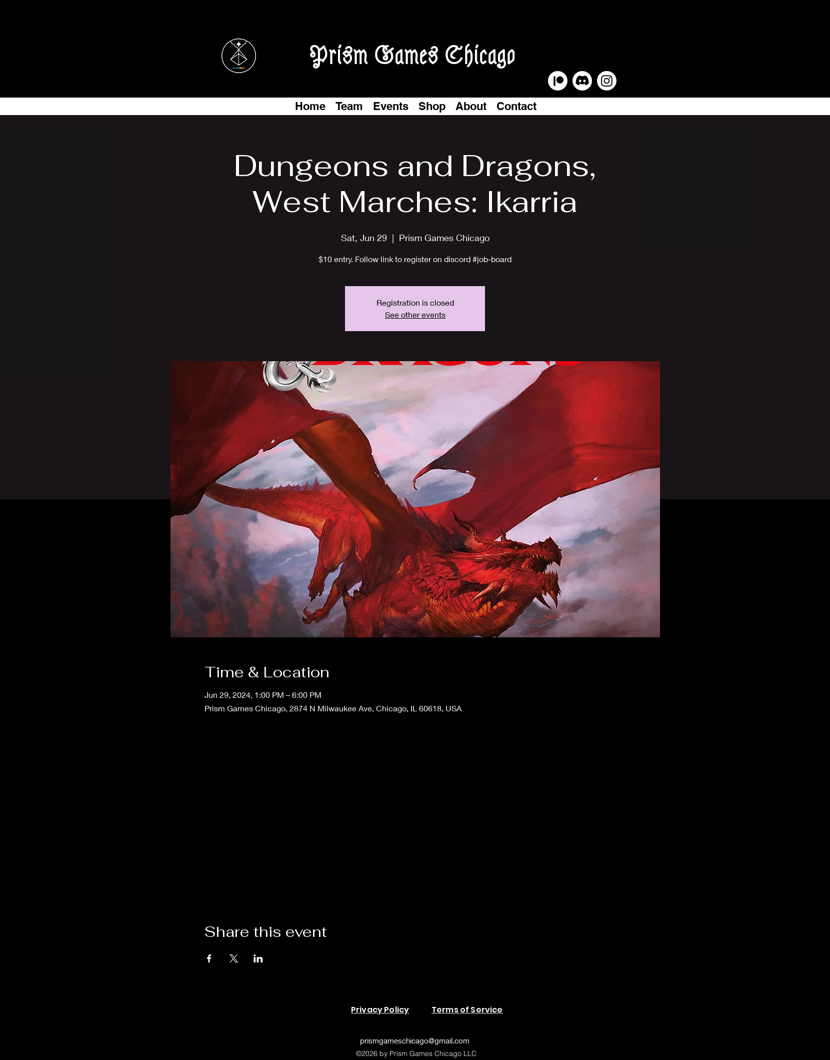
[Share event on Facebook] (209, 958)
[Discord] (582, 81)
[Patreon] (558, 81)
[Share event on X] (233, 958)
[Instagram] (606, 81)
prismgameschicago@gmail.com (415, 1040)
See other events (415, 314)
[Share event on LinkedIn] (258, 958)
